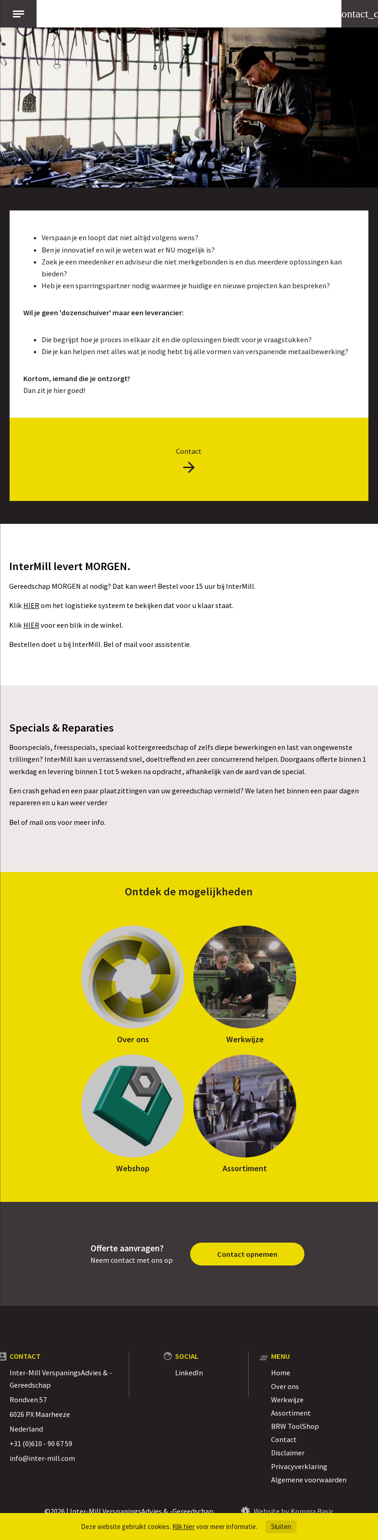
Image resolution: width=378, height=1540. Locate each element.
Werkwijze (245, 1039)
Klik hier (183, 1526)
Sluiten (281, 1526)
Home (280, 1372)
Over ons (133, 1039)
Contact (284, 1439)
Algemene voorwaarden (308, 1479)
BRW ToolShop (295, 1426)
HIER (31, 605)
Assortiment (245, 1168)
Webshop (132, 1168)
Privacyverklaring (299, 1466)
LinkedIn (189, 1372)
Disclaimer (287, 1452)
